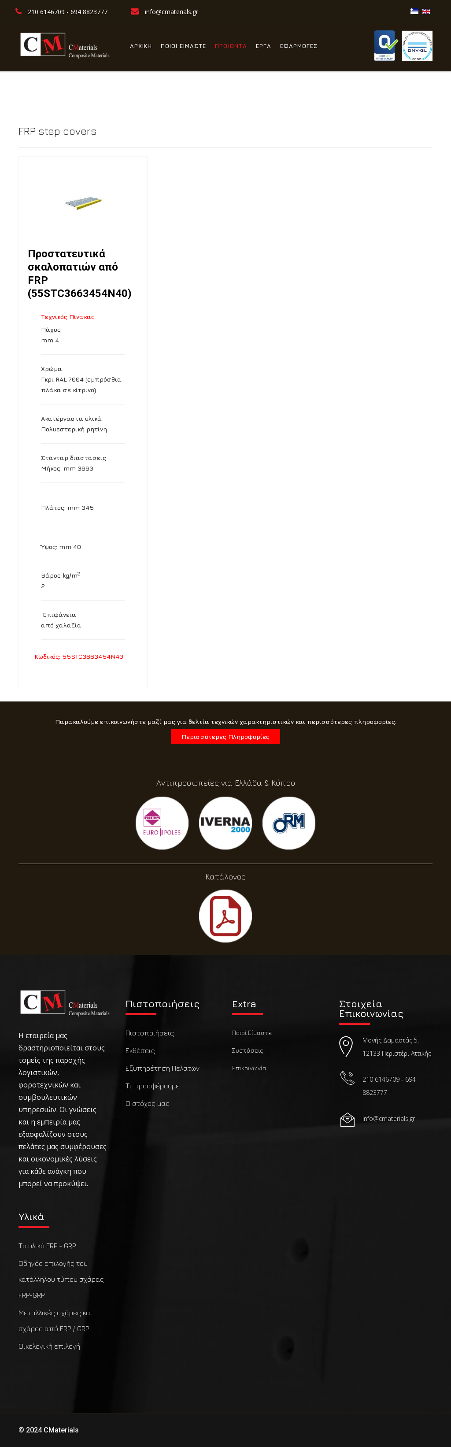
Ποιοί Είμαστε (252, 1032)
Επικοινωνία (249, 1068)
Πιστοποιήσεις (150, 1033)
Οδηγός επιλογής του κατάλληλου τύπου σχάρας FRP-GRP (61, 1279)
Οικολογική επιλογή (49, 1346)
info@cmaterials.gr (171, 11)
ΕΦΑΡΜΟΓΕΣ (299, 45)
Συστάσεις (247, 1050)
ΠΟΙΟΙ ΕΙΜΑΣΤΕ (183, 45)
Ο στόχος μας (148, 1103)
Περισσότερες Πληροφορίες (225, 736)
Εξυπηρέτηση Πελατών (163, 1068)
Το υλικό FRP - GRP (47, 1246)
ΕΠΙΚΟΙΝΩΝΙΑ (149, 88)
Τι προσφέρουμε (153, 1086)
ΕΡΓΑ (263, 45)
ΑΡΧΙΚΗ (141, 45)
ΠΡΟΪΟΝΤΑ (231, 45)
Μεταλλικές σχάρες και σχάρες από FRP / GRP (55, 1320)
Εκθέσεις (140, 1050)
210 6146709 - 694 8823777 (67, 11)
